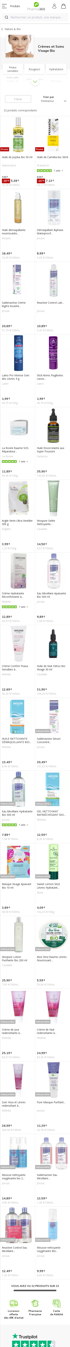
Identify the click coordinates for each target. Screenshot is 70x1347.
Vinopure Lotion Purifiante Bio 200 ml (14, 958)
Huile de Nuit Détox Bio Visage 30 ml (51, 667)
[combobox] (35, 17)
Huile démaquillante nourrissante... (14, 231)
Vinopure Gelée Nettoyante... (46, 522)
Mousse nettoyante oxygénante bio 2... (14, 1176)
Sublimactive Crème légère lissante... (14, 304)
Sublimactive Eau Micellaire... (47, 1176)
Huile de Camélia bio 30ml (52, 157)
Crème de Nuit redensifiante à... (46, 1031)
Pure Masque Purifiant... (51, 1102)
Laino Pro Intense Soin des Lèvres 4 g (15, 377)
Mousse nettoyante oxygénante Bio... (49, 1249)
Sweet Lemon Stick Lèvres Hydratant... (48, 885)
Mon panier (63, 7)
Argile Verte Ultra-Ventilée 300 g (17, 522)
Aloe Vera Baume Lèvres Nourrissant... (52, 958)
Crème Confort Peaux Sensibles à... (15, 667)
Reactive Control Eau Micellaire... (14, 1249)
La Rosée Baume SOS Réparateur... (15, 449)
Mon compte (54, 6)
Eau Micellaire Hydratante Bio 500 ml (17, 813)
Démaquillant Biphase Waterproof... (50, 231)
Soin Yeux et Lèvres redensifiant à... (14, 1104)
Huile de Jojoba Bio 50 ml (17, 157)
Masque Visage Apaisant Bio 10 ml (16, 885)
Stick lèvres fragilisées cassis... (50, 377)
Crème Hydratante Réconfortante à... (13, 595)
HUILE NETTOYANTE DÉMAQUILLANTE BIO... (16, 740)
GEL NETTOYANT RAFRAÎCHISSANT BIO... (51, 813)
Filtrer (18, 99)
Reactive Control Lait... (50, 302)
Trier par (48, 97)
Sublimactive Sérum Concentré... (49, 740)
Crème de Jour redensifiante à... (11, 1031)
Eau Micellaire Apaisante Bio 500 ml (51, 595)
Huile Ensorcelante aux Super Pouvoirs (50, 449)
